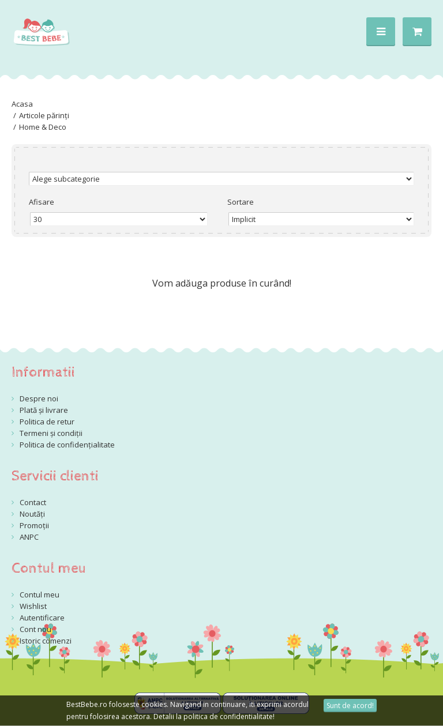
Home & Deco (42, 127)
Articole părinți (44, 115)
